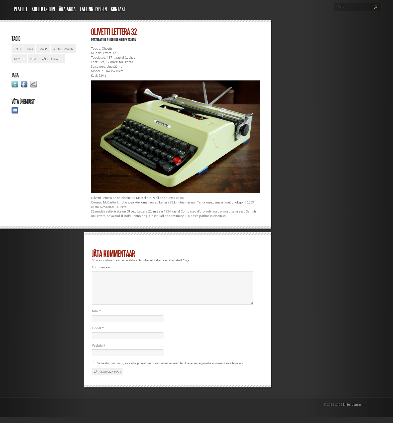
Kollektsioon (43, 9)
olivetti (19, 59)
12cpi (17, 49)
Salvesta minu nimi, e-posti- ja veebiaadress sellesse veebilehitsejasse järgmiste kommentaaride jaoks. (170, 369)
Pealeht (21, 9)
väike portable (52, 59)
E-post (98, 334)
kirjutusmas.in (354, 410)
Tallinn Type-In (93, 9)
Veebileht (98, 351)
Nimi (96, 317)
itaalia (43, 49)
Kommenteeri (101, 267)
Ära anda (67, 9)
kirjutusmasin (63, 49)
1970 (30, 49)
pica (33, 59)
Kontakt (118, 9)
